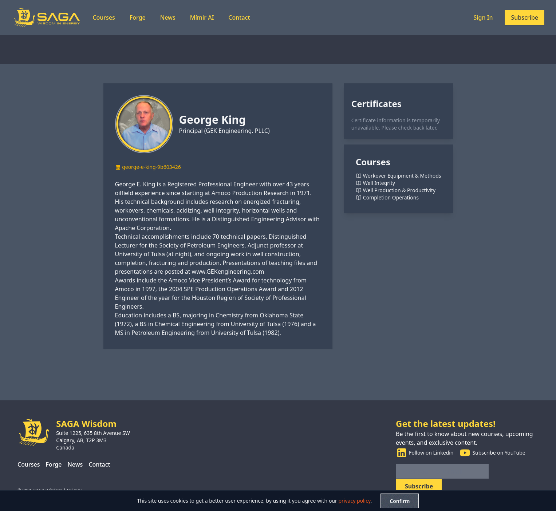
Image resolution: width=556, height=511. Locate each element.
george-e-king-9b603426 (148, 166)
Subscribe (524, 17)
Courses (103, 17)
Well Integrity (375, 183)
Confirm (400, 501)
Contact (239, 17)
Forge (138, 17)
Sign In (483, 17)
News (168, 17)
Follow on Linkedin (424, 453)
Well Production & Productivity (395, 190)
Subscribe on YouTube (492, 453)
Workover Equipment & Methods (398, 175)
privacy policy (354, 500)
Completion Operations (387, 197)
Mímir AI (202, 17)
